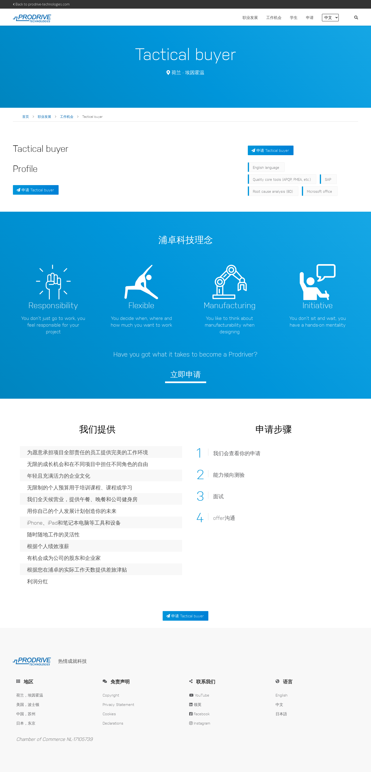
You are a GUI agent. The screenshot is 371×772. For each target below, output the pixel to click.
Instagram (199, 723)
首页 (25, 116)
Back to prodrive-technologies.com (41, 4)
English (282, 695)
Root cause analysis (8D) (273, 191)
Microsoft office (319, 191)
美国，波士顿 (27, 704)
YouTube (199, 695)
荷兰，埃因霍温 (29, 695)
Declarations (113, 723)
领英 (195, 704)
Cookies (109, 713)
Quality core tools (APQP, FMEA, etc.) (282, 179)
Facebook (199, 713)
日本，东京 (25, 723)
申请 (310, 17)
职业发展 (250, 17)
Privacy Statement (118, 704)
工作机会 (274, 17)
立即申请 (185, 374)
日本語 (281, 713)
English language (266, 167)
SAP (328, 179)
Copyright (111, 695)
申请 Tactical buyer (35, 189)
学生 (294, 17)
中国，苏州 (25, 713)
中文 (279, 704)
